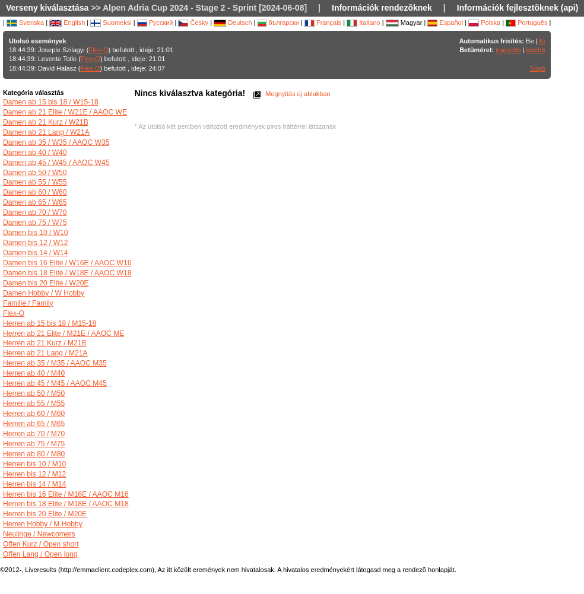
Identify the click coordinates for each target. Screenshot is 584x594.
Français (322, 22)
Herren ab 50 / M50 (34, 393)
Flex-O (99, 49)
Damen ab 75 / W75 (35, 222)
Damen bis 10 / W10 (35, 232)
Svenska (25, 22)
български (278, 22)
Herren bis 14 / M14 (34, 484)
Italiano (363, 22)
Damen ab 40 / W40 (35, 152)
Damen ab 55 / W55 (35, 182)
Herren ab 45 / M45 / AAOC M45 (55, 383)
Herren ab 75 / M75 (34, 444)
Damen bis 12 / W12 (35, 243)
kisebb (535, 49)
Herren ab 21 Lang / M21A (45, 353)
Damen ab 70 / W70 (35, 212)
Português (526, 22)
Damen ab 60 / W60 (35, 192)
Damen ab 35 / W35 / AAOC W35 (56, 142)
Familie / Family (28, 303)
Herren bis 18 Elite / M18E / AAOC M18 (66, 504)
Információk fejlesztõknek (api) (518, 7)
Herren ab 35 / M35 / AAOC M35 (55, 363)
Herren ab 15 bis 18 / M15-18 (49, 323)
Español (445, 22)
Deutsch (233, 22)
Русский (155, 22)
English (67, 22)
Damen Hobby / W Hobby (43, 293)
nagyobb (508, 49)
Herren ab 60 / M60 (34, 413)
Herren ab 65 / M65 (34, 424)
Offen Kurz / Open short (41, 544)
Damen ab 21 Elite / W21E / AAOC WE (65, 112)
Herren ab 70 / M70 (34, 434)
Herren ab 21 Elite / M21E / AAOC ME (63, 333)
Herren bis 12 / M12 (34, 474)
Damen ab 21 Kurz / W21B (45, 122)
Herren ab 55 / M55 (34, 403)
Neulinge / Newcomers (39, 534)
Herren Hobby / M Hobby (42, 524)
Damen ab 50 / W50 (35, 173)
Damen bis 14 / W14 (35, 253)
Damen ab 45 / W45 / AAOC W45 (56, 162)
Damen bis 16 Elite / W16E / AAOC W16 (67, 263)
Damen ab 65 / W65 (35, 202)
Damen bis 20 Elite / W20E (46, 283)
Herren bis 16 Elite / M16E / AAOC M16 (66, 494)
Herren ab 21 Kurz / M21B (45, 343)
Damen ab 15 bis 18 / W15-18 (51, 102)
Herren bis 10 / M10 (34, 464)
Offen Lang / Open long (40, 554)
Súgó (537, 68)
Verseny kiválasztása (47, 7)
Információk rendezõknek (382, 7)
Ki (542, 41)
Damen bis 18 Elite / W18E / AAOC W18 (67, 273)
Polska (484, 22)
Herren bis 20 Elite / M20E (45, 514)
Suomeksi (110, 22)
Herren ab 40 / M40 (34, 373)
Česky (193, 22)
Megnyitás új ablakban (291, 93)
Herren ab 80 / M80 (34, 454)
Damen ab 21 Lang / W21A (46, 132)
